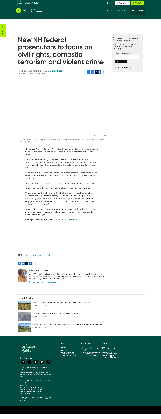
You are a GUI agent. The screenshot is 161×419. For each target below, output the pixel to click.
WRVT (26, 394)
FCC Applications (87, 358)
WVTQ (40, 392)
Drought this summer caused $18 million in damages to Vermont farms (61, 307)
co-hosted (91, 214)
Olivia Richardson (55, 75)
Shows (36, 22)
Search (123, 22)
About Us (63, 352)
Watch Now (123, 5)
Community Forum (67, 358)
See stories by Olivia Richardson (43, 286)
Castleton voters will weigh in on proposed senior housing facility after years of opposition (69, 329)
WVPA (40, 394)
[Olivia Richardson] (22, 280)
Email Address (122, 58)
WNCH (35, 394)
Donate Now (106, 352)
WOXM (26, 392)
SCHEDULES (2, 35)
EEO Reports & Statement (90, 357)
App (116, 22)
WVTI (21, 392)
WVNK (35, 392)
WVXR (26, 396)
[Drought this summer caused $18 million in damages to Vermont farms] (24, 310)
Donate (139, 5)
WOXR (31, 394)
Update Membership (109, 353)
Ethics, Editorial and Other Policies (90, 354)
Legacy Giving (107, 357)
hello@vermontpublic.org (33, 404)
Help (108, 22)
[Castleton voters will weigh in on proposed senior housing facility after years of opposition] (24, 332)
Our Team (64, 355)
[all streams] (137, 15)
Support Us (75, 22)
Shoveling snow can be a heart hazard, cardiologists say (55, 318)
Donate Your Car (108, 360)
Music (55, 22)
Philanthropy (106, 355)
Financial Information (89, 360)
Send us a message (68, 224)
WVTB (35, 396)
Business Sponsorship (109, 358)
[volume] (24, 15)
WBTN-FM (36, 398)
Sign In (109, 5)
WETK (30, 396)
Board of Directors (67, 357)
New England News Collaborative (39, 260)
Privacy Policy (86, 352)
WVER (39, 396)
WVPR (21, 394)
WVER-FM (23, 398)
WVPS (21, 396)
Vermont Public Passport (111, 362)
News (46, 22)
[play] (18, 15)
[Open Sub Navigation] (30, 21)
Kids (64, 22)
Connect (98, 22)
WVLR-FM (30, 398)
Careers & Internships (68, 360)
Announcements (66, 353)
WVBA (30, 392)
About (87, 22)
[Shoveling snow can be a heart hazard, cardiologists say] (24, 321)
